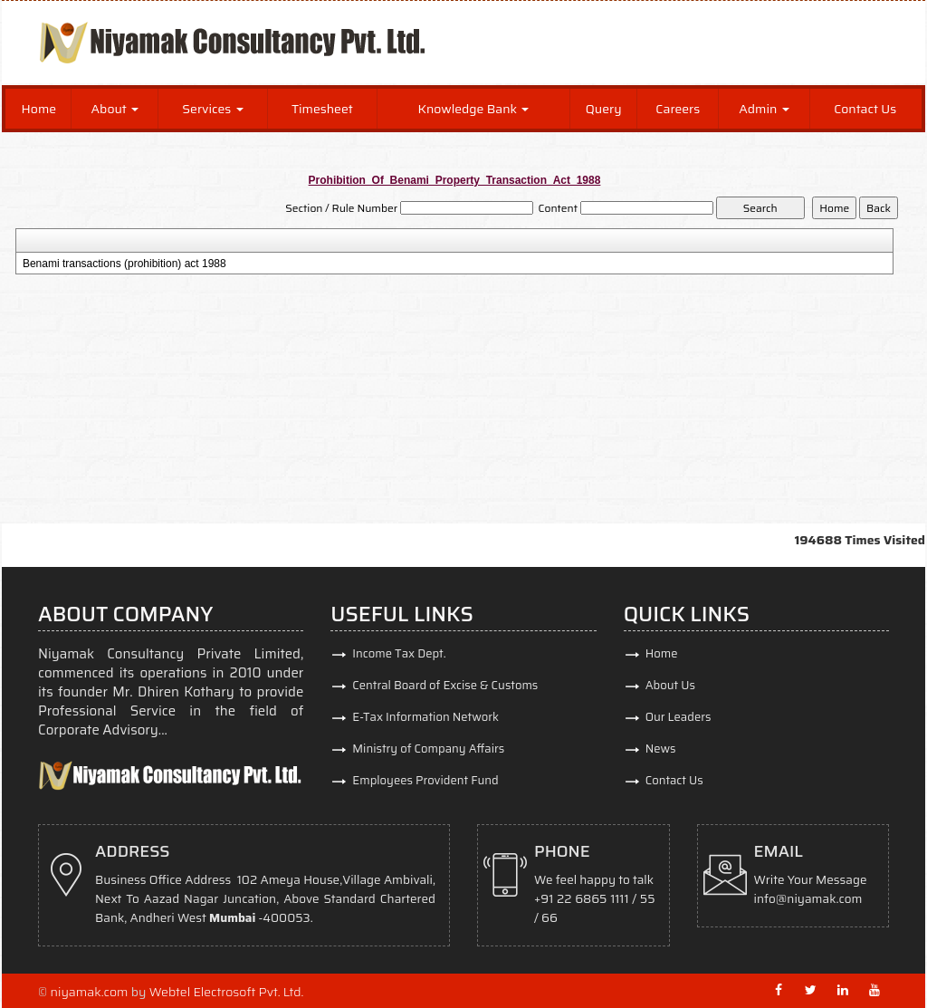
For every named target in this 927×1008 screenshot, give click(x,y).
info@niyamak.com (808, 898)
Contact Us (865, 109)
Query (604, 109)
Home (39, 109)
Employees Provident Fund (425, 780)
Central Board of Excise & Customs (445, 685)
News (660, 748)
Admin (763, 109)
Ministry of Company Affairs (428, 748)
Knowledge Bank (474, 109)
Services (212, 109)
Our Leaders (678, 716)
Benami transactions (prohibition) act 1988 (124, 263)
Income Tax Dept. (398, 653)
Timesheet (322, 109)
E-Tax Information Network (425, 716)
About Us (670, 685)
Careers (677, 109)
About (115, 109)
